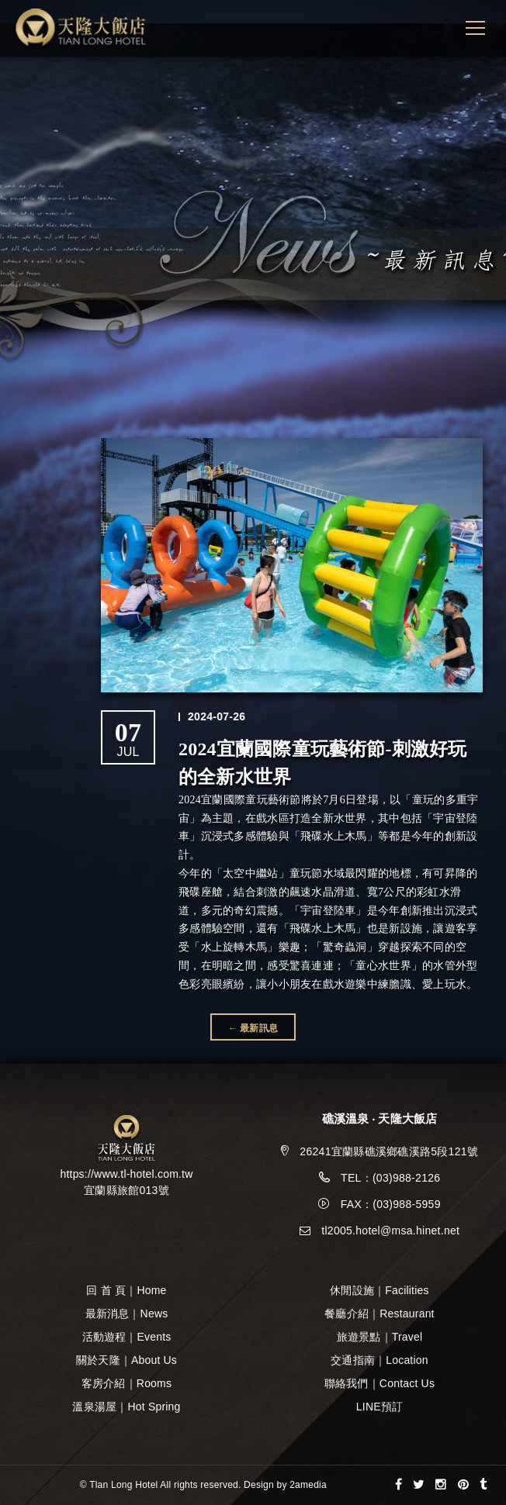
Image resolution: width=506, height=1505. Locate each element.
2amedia (308, 1484)
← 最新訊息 (253, 1028)
